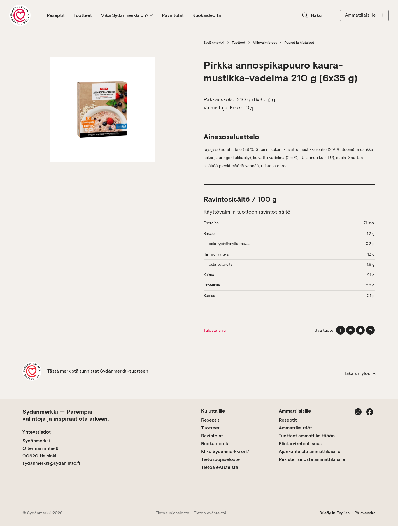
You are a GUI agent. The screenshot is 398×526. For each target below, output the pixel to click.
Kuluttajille (213, 411)
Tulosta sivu (215, 330)
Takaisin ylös (360, 373)
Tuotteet (82, 15)
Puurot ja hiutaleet (299, 43)
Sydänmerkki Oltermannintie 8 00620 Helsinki (40, 448)
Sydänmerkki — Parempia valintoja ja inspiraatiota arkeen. (65, 415)
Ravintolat (173, 15)
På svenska (365, 513)
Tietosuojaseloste (220, 459)
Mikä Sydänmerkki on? (127, 15)
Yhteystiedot (36, 432)
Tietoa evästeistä (219, 467)
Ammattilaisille (364, 15)
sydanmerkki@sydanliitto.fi (51, 463)
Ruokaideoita (206, 15)
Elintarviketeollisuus (300, 443)
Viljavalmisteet (265, 43)
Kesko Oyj (241, 107)
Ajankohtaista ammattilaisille (309, 451)
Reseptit (56, 15)
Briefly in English (334, 513)
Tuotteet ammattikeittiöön (307, 435)
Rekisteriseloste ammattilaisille (312, 459)
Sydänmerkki (214, 43)
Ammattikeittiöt (295, 428)
